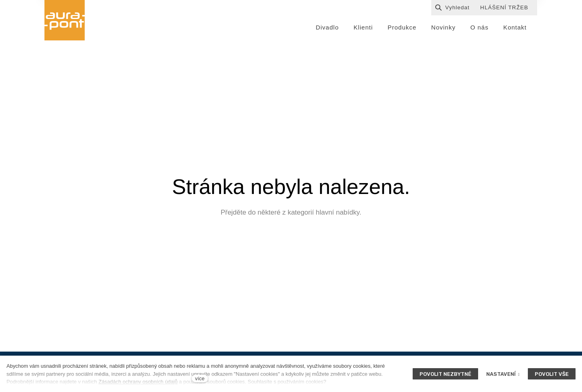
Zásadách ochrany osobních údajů (138, 382)
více (200, 378)
